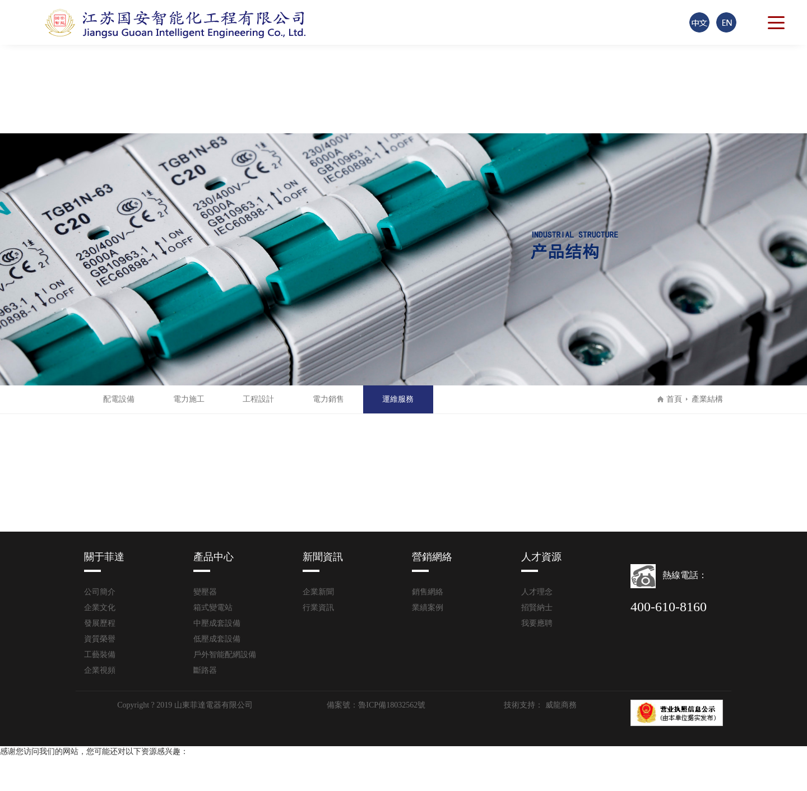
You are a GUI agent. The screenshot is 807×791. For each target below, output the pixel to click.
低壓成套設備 (216, 639)
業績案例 (427, 607)
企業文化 (99, 607)
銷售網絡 (427, 592)
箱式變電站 (213, 607)
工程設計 (258, 399)
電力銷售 (328, 399)
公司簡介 (99, 592)
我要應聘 (537, 623)
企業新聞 (318, 592)
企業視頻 (99, 670)
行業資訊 (318, 607)
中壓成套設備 (216, 623)
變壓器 (205, 592)
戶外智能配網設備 (224, 654)
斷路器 (205, 670)
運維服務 (398, 399)
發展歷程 (99, 623)
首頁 (674, 399)
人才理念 (537, 592)
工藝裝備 (99, 654)
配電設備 (118, 399)
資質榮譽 (99, 639)
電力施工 (189, 399)
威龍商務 (560, 705)
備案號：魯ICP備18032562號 (376, 705)
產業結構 (704, 399)
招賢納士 (537, 607)
